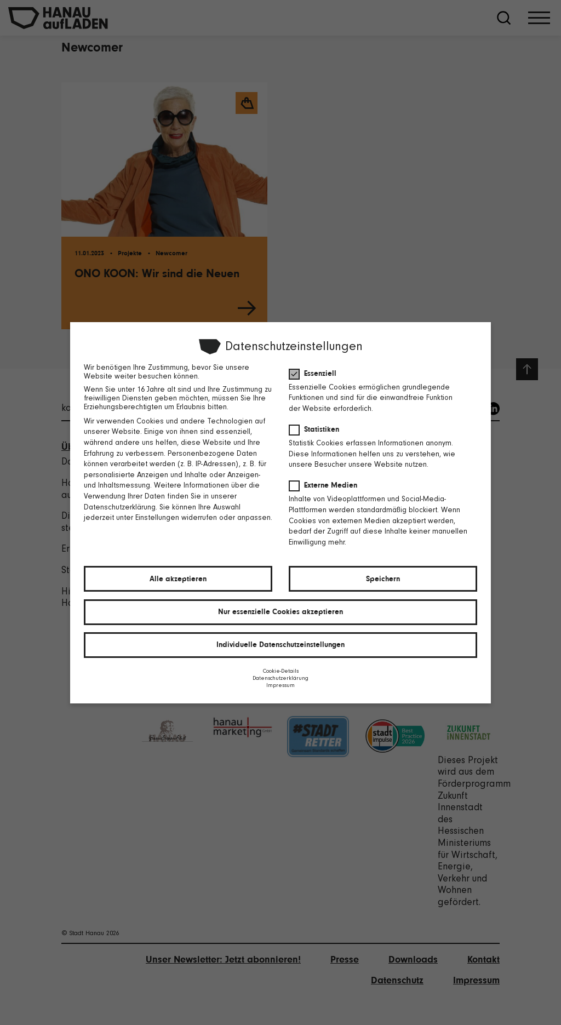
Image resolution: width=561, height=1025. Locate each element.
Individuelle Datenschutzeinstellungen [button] (280, 645)
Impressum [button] (280, 685)
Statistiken (317, 428)
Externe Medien (327, 485)
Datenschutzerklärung (119, 506)
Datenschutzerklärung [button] (280, 678)
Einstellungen (157, 517)
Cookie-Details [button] (280, 671)
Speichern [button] (383, 578)
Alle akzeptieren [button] (177, 578)
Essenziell (316, 372)
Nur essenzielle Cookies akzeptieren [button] (280, 612)
